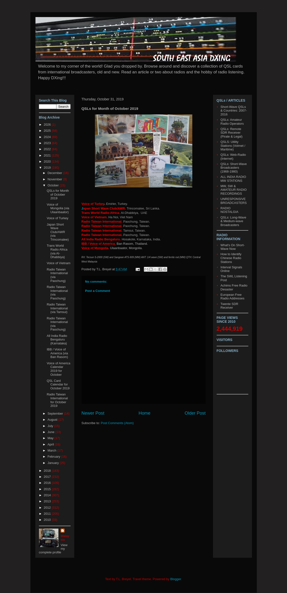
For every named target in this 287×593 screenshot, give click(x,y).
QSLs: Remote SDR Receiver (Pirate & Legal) (231, 132)
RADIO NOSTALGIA (229, 210)
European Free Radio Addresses (232, 296)
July (50, 426)
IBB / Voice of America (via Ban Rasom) (57, 353)
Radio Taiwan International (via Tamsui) (57, 308)
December (55, 173)
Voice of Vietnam (58, 263)
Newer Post (93, 413)
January (53, 463)
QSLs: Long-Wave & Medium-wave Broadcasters (233, 221)
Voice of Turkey (57, 218)
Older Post (195, 413)
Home (144, 413)
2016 (48, 483)
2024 (48, 137)
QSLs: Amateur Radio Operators (232, 121)
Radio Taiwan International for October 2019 (57, 400)
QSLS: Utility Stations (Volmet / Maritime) (233, 145)
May (50, 438)
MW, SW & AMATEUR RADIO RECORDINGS (234, 189)
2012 (48, 507)
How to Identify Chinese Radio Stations (231, 257)
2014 (48, 495)
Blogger (175, 579)
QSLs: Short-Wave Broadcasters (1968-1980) (234, 167)
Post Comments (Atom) (117, 423)
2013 (48, 501)
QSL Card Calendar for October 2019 (58, 384)
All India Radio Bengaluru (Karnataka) (57, 339)
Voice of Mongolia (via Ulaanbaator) (58, 208)
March (52, 450)
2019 (48, 167)
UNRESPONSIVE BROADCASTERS (234, 201)
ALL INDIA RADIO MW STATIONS (233, 179)
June (51, 432)
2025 (48, 130)
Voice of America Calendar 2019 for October (58, 368)
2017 (48, 477)
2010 (48, 520)
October (53, 185)
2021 (48, 155)
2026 (48, 124)
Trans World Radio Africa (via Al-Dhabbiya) (57, 251)
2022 (48, 149)
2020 (48, 161)
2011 (48, 513)
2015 (48, 489)
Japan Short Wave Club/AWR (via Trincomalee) (58, 232)
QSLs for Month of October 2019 (58, 194)
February (54, 456)
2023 (48, 143)
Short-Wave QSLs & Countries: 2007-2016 (234, 110)
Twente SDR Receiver (229, 306)
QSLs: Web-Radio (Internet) (233, 156)
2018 (48, 470)
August (52, 419)
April (51, 444)
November (55, 179)
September (55, 413)
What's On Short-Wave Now (233, 247)
